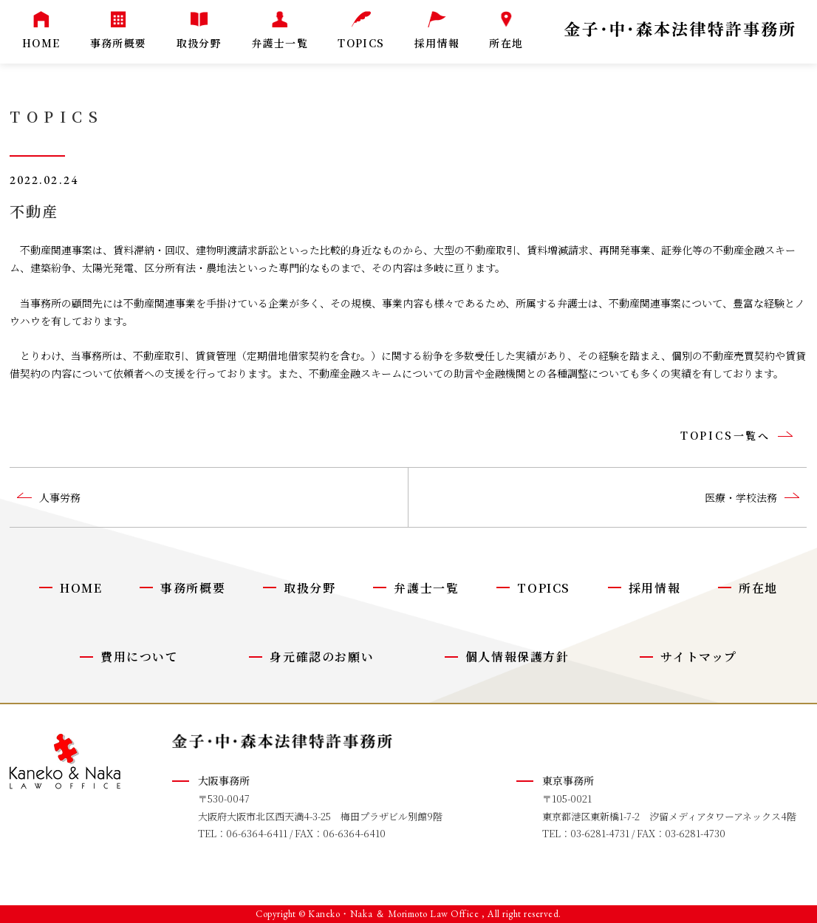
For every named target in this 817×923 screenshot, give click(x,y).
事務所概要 (192, 587)
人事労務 (60, 497)
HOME (81, 587)
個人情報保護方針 (517, 656)
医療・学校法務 (741, 497)
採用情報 (654, 587)
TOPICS (543, 587)
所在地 (758, 587)
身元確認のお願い (322, 656)
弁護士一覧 (426, 587)
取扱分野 (309, 587)
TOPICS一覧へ (725, 435)
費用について (139, 656)
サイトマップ (698, 656)
